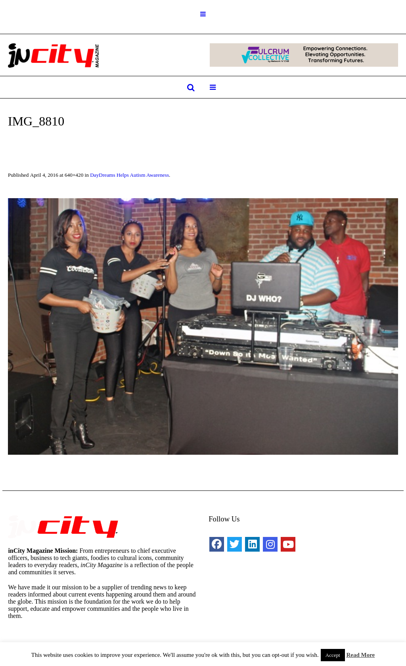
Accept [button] (333, 655)
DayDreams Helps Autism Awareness (129, 175)
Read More (360, 655)
